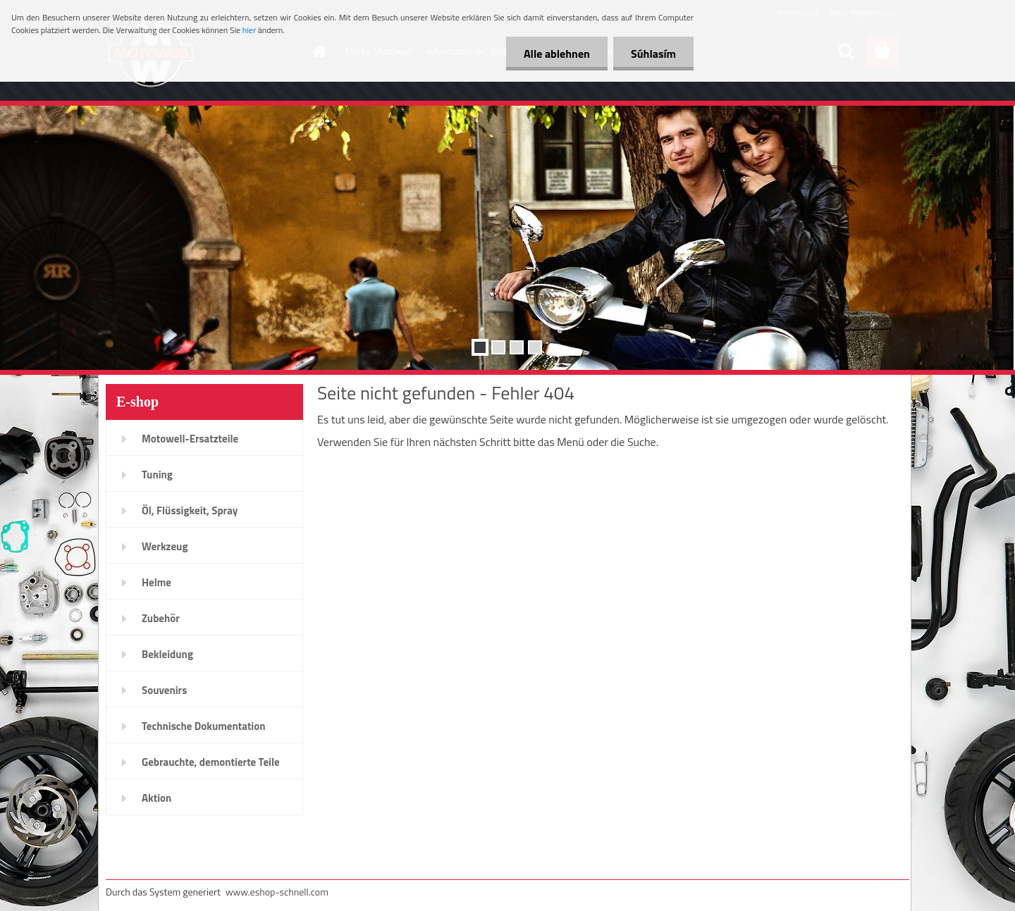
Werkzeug (164, 546)
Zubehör (161, 618)
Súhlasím (653, 53)
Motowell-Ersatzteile (190, 438)
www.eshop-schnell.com (277, 891)
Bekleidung (167, 654)
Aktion (156, 798)
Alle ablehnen (557, 53)
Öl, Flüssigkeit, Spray (190, 510)
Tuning (157, 474)
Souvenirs (164, 690)
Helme (156, 582)
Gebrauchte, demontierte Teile (211, 762)
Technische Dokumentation (204, 726)
